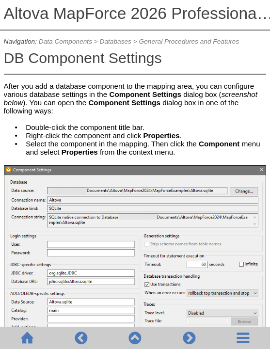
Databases (115, 41)
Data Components (65, 41)
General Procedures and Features (189, 41)
